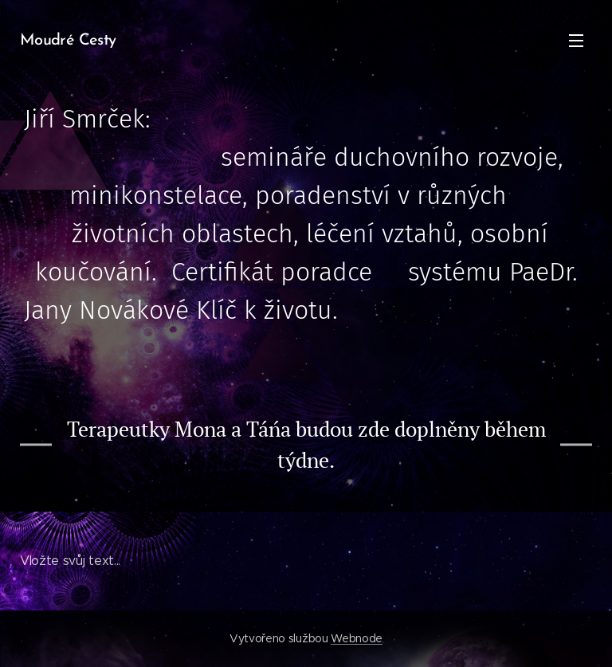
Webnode (356, 638)
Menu (576, 40)
